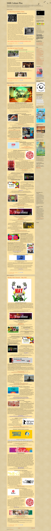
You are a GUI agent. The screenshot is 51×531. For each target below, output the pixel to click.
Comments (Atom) (11, 529)
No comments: (16, 272)
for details (39, 43)
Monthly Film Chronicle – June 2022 (17, 85)
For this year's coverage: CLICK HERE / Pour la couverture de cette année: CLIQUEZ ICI (27, 147)
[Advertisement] (40, 180)
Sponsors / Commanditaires (39, 48)
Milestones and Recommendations (39, 56)
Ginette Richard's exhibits (39, 55)
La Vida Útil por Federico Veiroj (16, 11)
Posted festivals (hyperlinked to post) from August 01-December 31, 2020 (40, 60)
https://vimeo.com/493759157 (39, 99)
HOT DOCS (9, 178)
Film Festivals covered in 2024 (39, 64)
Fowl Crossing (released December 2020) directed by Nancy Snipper (40, 54)
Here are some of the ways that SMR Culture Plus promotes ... (40, 59)
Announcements (38, 49)
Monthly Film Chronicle (11, 273)
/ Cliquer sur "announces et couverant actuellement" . (39, 44)
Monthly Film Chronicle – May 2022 (17, 277)
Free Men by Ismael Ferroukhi (15, 48)
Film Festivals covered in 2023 (39, 63)
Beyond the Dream (38, 167)
